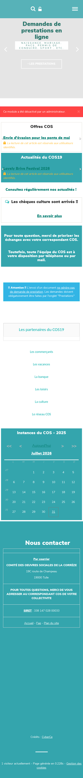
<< (9, 446)
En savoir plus (49, 216)
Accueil (28, 623)
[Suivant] (77, 49)
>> (74, 446)
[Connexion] (40, 9)
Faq (38, 623)
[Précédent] (5, 49)
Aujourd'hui (41, 446)
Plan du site (51, 623)
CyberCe (47, 737)
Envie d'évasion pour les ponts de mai (36, 138)
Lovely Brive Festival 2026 (26, 169)
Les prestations (42, 63)
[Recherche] (33, 9)
